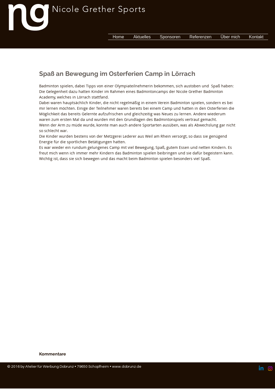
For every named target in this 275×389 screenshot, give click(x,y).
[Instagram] (270, 368)
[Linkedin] (261, 368)
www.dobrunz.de (126, 366)
